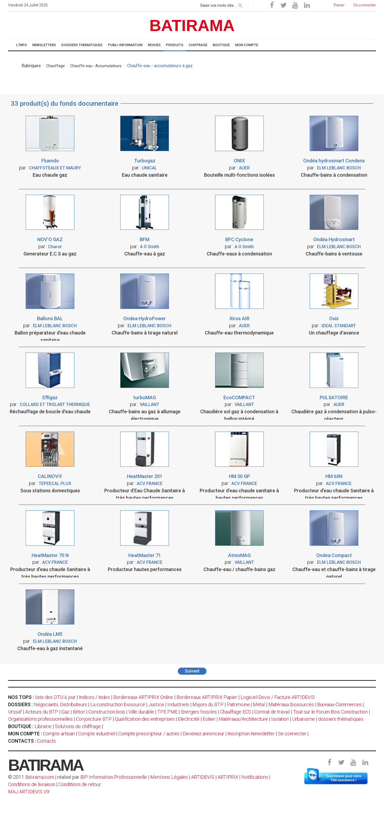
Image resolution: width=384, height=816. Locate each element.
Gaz (65, 712)
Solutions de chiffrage (78, 726)
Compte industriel (96, 733)
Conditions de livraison (31, 784)
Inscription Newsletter (251, 733)
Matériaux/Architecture (243, 719)
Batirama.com (39, 777)
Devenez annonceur (203, 733)
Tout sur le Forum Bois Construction (330, 712)
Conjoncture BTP (94, 719)
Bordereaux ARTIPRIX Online (143, 697)
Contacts (46, 741)
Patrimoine (238, 704)
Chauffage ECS (235, 712)
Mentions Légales (169, 777)
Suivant (192, 671)
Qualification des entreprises (145, 719)
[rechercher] (240, 5)
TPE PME (167, 712)
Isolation (280, 719)
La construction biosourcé (117, 704)
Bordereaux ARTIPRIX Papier (206, 697)
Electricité (188, 719)
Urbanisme (303, 719)
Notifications (255, 777)
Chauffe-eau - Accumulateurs (96, 66)
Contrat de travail (272, 712)
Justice (156, 704)
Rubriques (31, 65)
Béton (79, 712)
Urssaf (15, 712)
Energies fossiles (199, 712)
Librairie (43, 726)
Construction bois (106, 712)
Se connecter (292, 733)
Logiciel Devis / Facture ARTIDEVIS (278, 697)
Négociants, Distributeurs (60, 704)
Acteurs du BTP (41, 712)
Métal (259, 704)
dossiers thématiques (340, 719)
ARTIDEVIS (202, 777)
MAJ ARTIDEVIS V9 (28, 791)
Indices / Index (94, 697)
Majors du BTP (207, 704)
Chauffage (55, 66)
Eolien (209, 719)
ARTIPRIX (228, 777)
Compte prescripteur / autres (148, 733)
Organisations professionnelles (40, 719)
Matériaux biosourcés (291, 704)
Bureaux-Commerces (339, 704)
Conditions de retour (79, 784)
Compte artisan (59, 733)
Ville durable (141, 712)
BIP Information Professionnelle (113, 777)
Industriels (178, 704)
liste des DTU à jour (55, 697)
